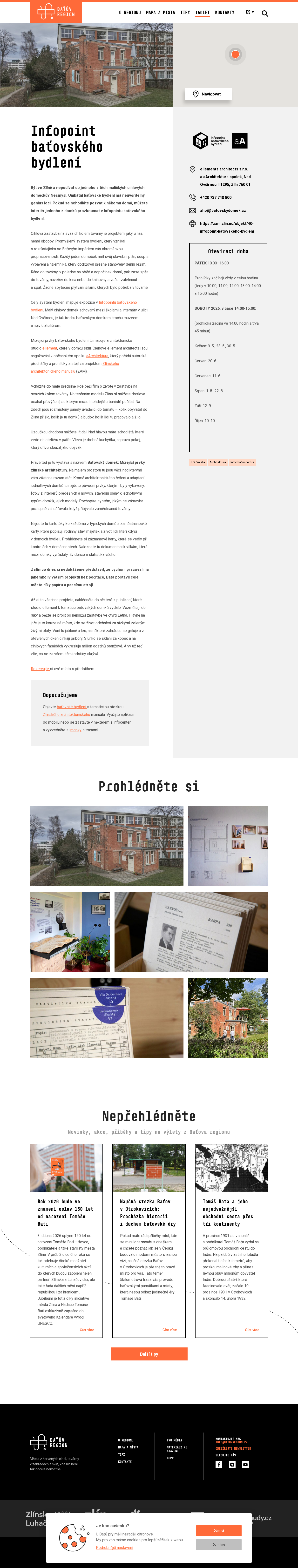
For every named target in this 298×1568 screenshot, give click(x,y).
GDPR (170, 1458)
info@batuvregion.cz (232, 1442)
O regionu (130, 12)
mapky (75, 730)
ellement (49, 348)
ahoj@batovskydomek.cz (223, 210)
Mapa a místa (160, 12)
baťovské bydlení (72, 707)
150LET (202, 12)
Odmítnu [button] (218, 1544)
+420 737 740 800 (215, 197)
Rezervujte (40, 668)
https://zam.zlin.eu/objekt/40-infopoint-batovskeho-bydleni (227, 227)
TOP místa (198, 462)
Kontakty (224, 12)
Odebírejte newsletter (233, 1448)
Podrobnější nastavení (114, 1547)
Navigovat (211, 94)
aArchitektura (97, 356)
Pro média (174, 1440)
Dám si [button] (219, 1530)
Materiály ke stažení (177, 1449)
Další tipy (149, 1354)
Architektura (218, 462)
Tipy (185, 12)
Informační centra (242, 462)
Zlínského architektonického (66, 714)
